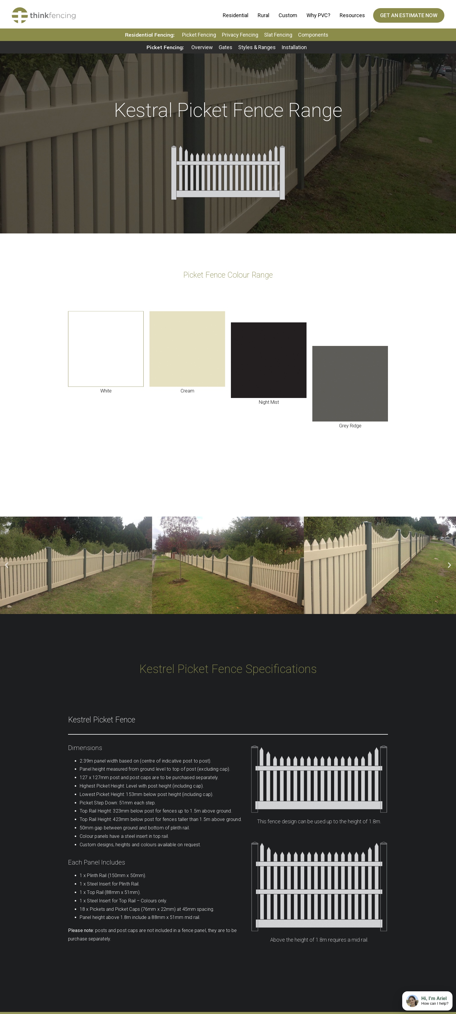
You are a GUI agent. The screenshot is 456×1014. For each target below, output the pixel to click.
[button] (6, 567)
